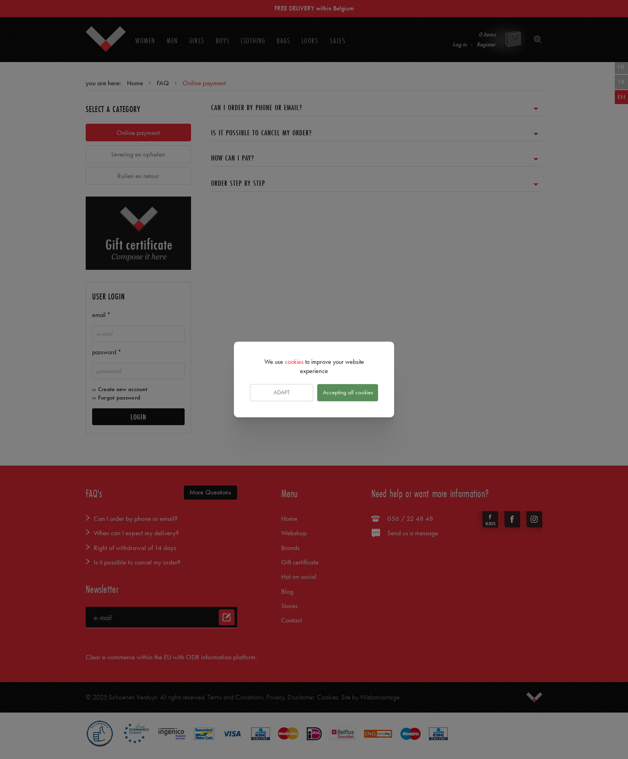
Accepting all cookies (348, 392)
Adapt (282, 392)
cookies (294, 361)
